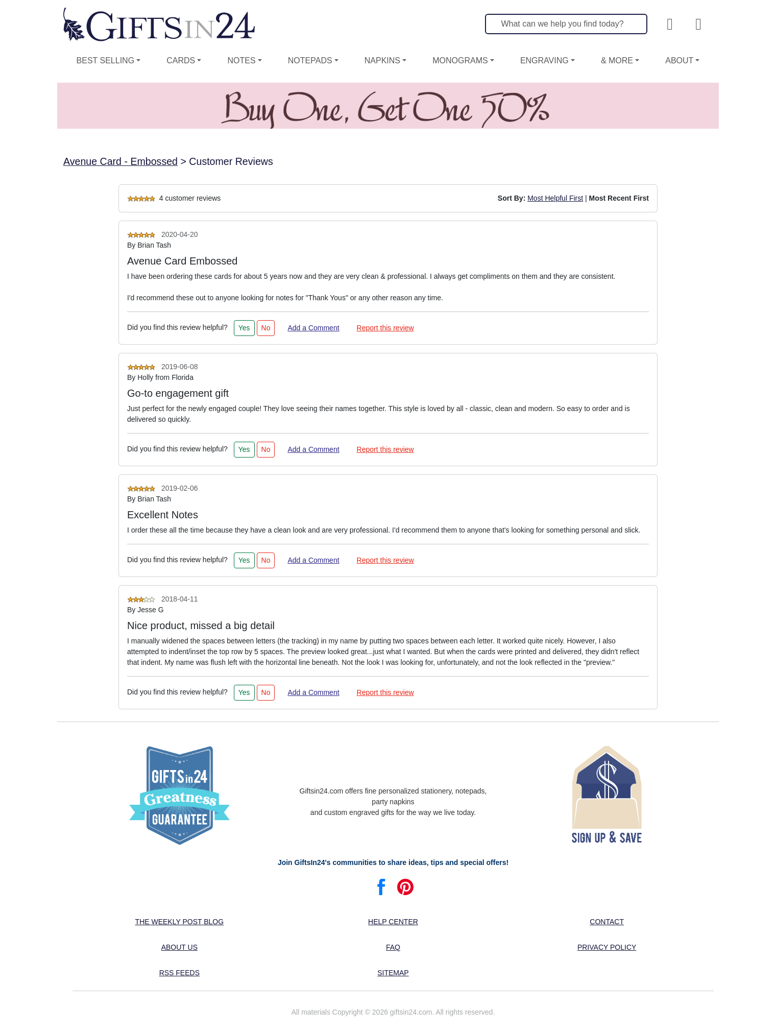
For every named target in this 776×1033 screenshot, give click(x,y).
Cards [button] (180, 60)
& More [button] (617, 60)
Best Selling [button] (106, 60)
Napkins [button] (382, 60)
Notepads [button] (310, 60)
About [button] (679, 60)
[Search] (566, 24)
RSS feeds (179, 973)
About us (179, 947)
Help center (393, 922)
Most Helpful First (555, 198)
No (266, 328)
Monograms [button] (460, 60)
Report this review (385, 328)
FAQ (393, 947)
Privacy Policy (606, 947)
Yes (244, 328)
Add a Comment (313, 328)
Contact (607, 922)
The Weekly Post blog (179, 922)
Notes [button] (241, 60)
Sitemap (392, 973)
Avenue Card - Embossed (120, 161)
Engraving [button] (544, 60)
